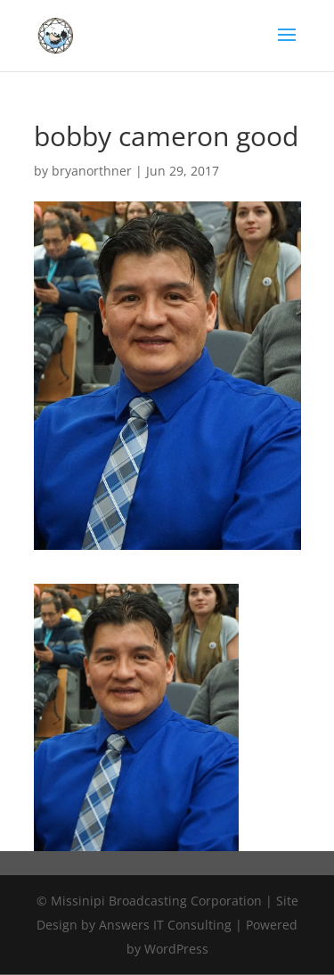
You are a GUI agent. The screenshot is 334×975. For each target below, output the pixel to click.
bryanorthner (92, 170)
